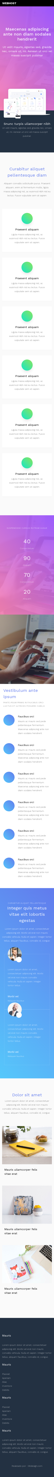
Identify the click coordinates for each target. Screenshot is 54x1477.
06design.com (35, 1466)
